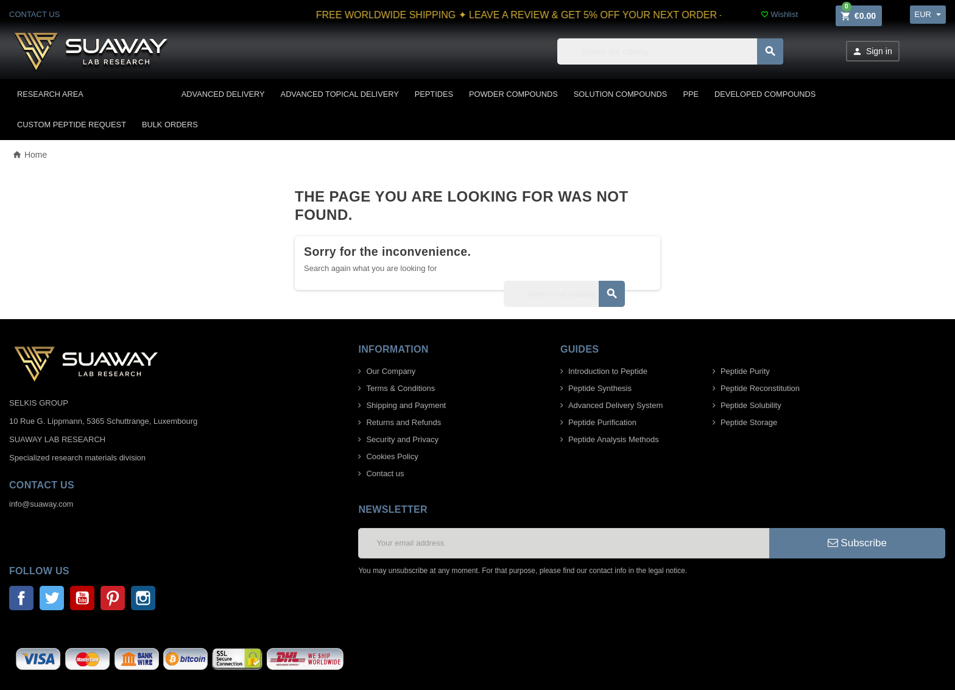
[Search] (670, 51)
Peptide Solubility (751, 405)
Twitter (52, 598)
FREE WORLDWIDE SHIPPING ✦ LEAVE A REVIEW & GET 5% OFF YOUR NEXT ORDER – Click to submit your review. (600, 15)
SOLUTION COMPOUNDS (621, 94)
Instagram (143, 598)
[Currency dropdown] (928, 14)
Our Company (390, 371)
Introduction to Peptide (607, 371)
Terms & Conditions (400, 388)
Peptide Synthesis (600, 388)
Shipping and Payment (406, 405)
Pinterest (112, 598)
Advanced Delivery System (615, 405)
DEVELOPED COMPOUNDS (765, 94)
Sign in (872, 51)
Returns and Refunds (403, 422)
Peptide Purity (745, 371)
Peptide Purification (602, 422)
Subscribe (857, 543)
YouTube (82, 598)
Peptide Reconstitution (760, 388)
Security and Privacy (402, 439)
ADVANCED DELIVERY (223, 94)
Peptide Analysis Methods (613, 439)
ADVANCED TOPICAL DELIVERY (340, 94)
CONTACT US (34, 14)
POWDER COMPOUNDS (513, 94)
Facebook (21, 598)
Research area (50, 94)
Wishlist (779, 14)
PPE (691, 94)
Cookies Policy (392, 456)
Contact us (385, 473)
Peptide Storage (749, 422)
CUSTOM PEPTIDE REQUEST (71, 124)
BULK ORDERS (170, 124)
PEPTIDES (434, 94)
